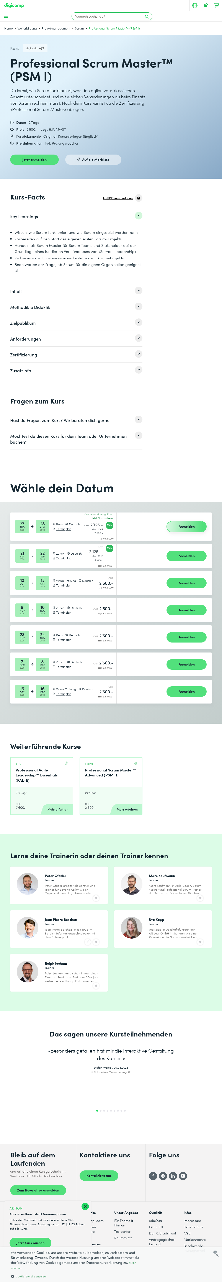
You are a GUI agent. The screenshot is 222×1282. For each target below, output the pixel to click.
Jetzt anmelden (34, 159)
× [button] (217, 1255)
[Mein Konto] (194, 5)
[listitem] (76, 216)
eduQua (155, 1232)
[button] (75, 1276)
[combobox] (216, 1252)
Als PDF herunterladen (118, 198)
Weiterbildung (27, 28)
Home (8, 28)
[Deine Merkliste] (205, 5)
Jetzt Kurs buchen (30, 1242)
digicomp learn (92, 1232)
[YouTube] (183, 1187)
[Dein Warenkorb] (216, 5)
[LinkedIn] (173, 1187)
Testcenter (122, 1243)
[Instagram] (163, 1187)
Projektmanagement (56, 28)
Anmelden (187, 526)
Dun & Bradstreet (162, 1244)
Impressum (192, 1232)
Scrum (79, 28)
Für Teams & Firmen (123, 1234)
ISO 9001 (156, 1238)
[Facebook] (153, 1187)
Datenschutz (193, 1238)
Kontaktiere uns (99, 1187)
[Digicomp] (14, 5)
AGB (187, 1244)
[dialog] (111, 1264)
